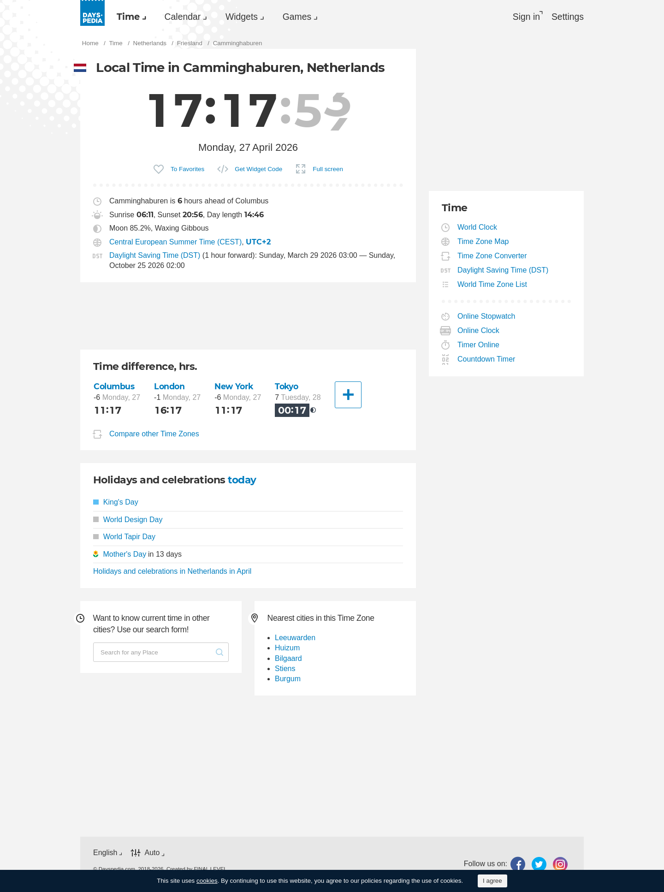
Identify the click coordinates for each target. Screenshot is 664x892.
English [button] (105, 853)
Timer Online (478, 346)
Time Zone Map (483, 242)
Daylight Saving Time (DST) (154, 256)
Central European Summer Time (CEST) (175, 243)
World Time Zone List (492, 285)
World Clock (477, 228)
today (242, 480)
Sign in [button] (524, 17)
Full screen (328, 170)
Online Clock (478, 331)
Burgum (288, 680)
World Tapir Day (124, 537)
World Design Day (127, 520)
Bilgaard (288, 659)
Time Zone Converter (492, 257)
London (169, 387)
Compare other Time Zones (154, 435)
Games (310, 17)
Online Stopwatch (486, 317)
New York (234, 387)
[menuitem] (131, 16)
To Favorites (187, 170)
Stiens (285, 669)
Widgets (250, 17)
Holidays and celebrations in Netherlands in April (172, 572)
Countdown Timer (486, 360)
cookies (207, 880)
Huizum (287, 648)
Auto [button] (152, 853)
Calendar (188, 17)
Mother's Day (124, 555)
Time (130, 16)
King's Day (115, 503)
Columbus (114, 387)
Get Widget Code (258, 170)
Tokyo (287, 387)
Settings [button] (567, 17)
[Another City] (348, 395)
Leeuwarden (295, 638)
